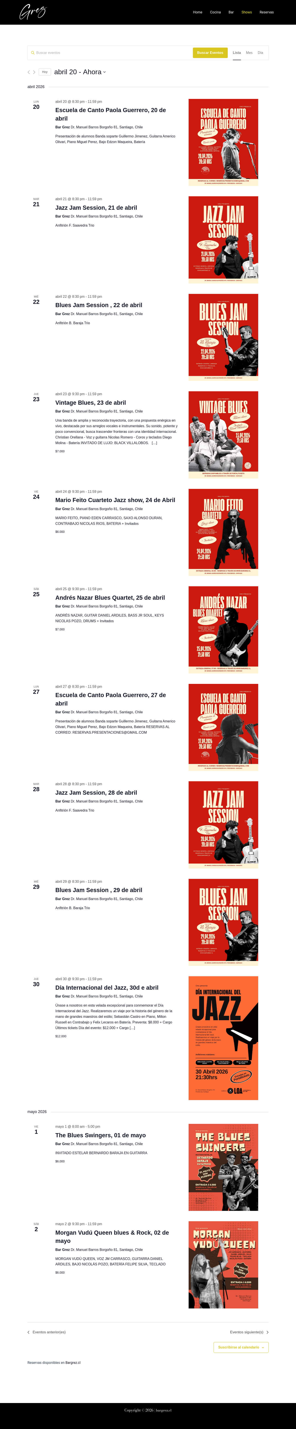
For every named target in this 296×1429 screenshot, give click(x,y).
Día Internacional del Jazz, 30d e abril (106, 987)
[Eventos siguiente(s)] (34, 72)
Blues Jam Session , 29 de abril (98, 890)
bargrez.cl (164, 1410)
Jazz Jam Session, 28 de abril (96, 792)
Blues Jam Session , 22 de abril (98, 305)
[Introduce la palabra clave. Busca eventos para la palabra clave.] (110, 53)
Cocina (218, 12)
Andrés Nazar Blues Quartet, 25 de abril (110, 597)
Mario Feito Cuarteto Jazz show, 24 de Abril (115, 500)
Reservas (267, 12)
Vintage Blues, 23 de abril (90, 403)
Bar (233, 12)
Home (201, 12)
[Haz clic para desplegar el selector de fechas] (80, 72)
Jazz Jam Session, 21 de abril (96, 208)
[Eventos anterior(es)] (28, 72)
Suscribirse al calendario (238, 1348)
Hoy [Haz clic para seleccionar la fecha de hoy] (45, 72)
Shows (248, 12)
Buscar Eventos (210, 53)
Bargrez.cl (73, 1363)
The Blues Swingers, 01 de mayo (100, 1135)
